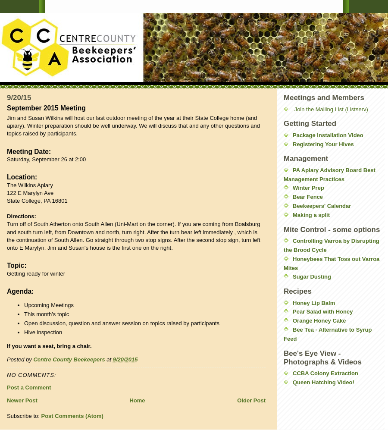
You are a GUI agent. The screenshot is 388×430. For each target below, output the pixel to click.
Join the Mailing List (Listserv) (331, 109)
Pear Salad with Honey (323, 311)
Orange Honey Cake (319, 320)
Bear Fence (308, 197)
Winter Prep (308, 188)
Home (137, 400)
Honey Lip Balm (314, 303)
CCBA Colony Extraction (325, 373)
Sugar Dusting (312, 276)
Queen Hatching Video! (323, 382)
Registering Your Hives (323, 144)
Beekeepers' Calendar (322, 206)
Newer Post (22, 400)
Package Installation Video (328, 135)
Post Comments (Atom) (72, 416)
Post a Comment (29, 387)
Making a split (311, 215)
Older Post (251, 400)
